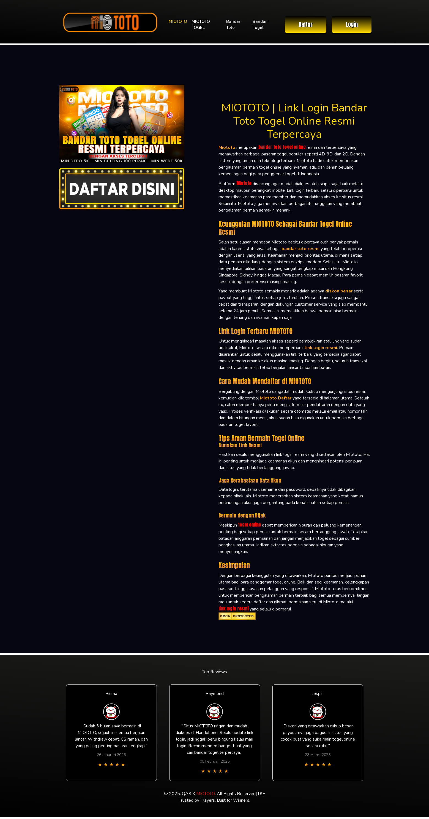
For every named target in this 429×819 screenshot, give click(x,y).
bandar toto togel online (281, 147)
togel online (249, 524)
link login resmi (233, 608)
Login (352, 24)
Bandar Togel (260, 25)
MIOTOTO (178, 21)
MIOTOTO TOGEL (201, 25)
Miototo (244, 183)
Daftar (306, 24)
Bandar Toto (233, 25)
